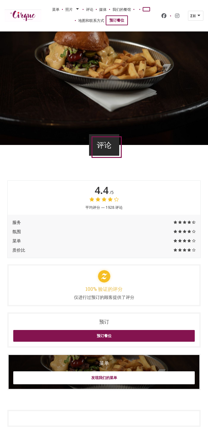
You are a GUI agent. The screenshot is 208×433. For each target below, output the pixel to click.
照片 (72, 9)
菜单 (55, 9)
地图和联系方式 (91, 20)
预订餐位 (116, 20)
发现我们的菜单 (104, 377)
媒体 (103, 9)
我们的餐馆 (121, 9)
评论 (89, 9)
